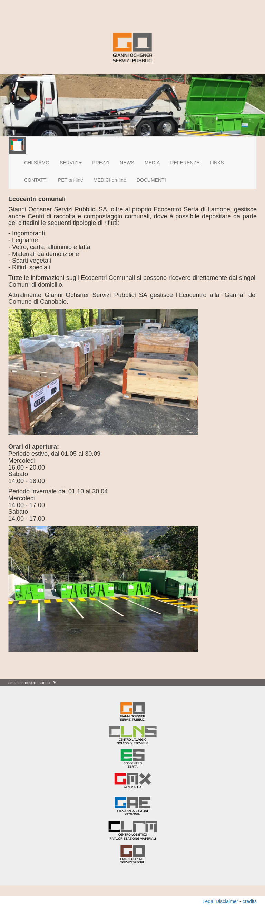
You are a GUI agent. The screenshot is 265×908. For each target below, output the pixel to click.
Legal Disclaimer (220, 901)
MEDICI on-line (110, 180)
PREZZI (100, 162)
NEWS (127, 162)
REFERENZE (184, 162)
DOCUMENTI (151, 180)
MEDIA (152, 162)
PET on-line (70, 180)
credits (250, 901)
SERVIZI (71, 162)
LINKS (217, 162)
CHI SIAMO (36, 162)
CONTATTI (36, 180)
